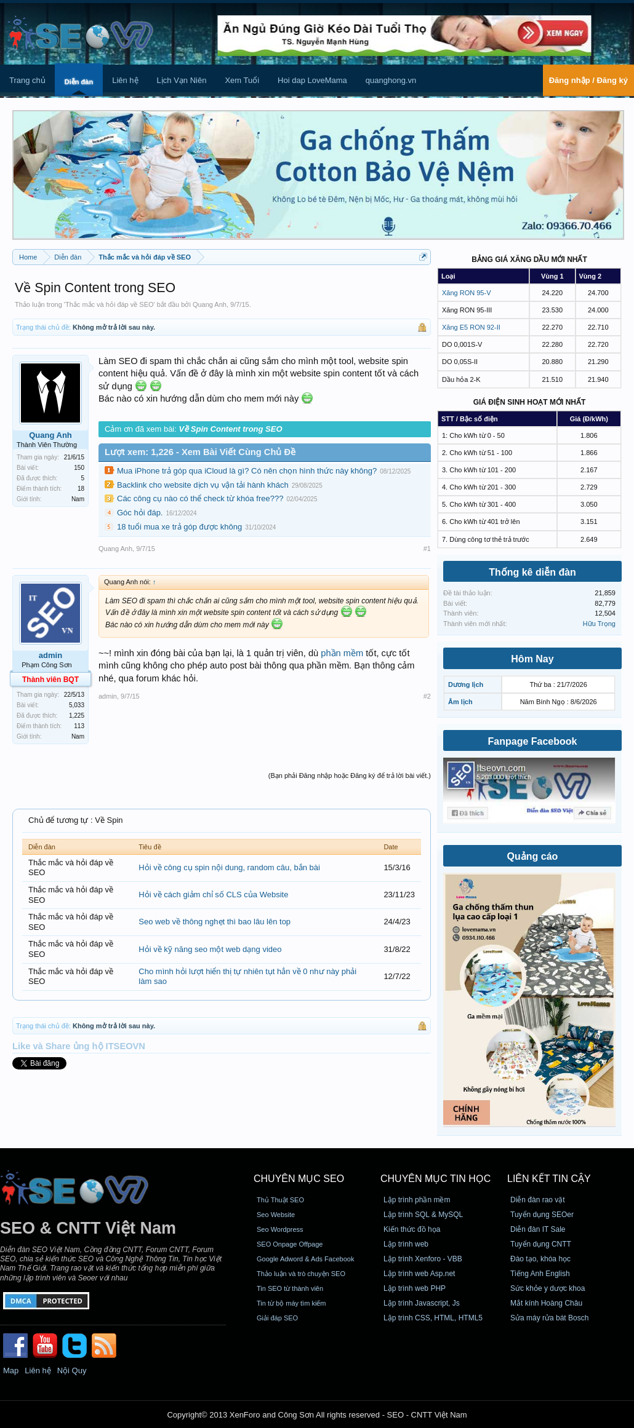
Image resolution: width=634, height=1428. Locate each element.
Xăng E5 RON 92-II (471, 327)
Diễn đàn (79, 81)
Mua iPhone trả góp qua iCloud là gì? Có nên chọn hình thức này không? (247, 470)
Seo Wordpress (280, 1229)
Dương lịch (465, 684)
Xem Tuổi (242, 80)
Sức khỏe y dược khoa (547, 1288)
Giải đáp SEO (277, 1318)
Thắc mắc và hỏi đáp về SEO (109, 304)
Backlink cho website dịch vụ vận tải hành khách (203, 485)
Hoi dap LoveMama (312, 80)
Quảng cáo (532, 856)
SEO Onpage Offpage (290, 1244)
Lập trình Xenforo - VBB (422, 1259)
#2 (427, 696)
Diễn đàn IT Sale (538, 1229)
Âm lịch (460, 701)
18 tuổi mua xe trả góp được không (179, 526)
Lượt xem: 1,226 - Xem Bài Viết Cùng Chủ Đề (200, 452)
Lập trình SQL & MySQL (423, 1214)
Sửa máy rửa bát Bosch (549, 1318)
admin (50, 655)
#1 (427, 548)
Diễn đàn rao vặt (537, 1200)
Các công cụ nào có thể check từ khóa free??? (200, 498)
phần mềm (342, 653)
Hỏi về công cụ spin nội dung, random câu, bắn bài (229, 867)
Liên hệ (125, 80)
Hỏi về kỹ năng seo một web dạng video (209, 949)
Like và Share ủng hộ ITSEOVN (78, 1046)
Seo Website (276, 1214)
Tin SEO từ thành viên (290, 1288)
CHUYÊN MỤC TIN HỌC (435, 1178)
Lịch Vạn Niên (182, 80)
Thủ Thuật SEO (280, 1200)
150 (79, 467)
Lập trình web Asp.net (419, 1273)
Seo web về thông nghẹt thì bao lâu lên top (214, 921)
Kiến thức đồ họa (411, 1229)
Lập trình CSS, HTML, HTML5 (433, 1318)
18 (81, 488)
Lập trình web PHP (414, 1288)
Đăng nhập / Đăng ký (588, 80)
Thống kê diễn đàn (532, 572)
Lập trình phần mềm (416, 1200)
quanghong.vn (391, 80)
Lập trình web (405, 1244)
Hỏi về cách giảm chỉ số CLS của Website (213, 894)
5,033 (76, 705)
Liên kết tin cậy (549, 1178)
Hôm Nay (532, 659)
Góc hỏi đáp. (140, 512)
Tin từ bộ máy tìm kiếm (291, 1303)
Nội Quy (72, 1370)
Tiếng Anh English (540, 1273)
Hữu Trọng (599, 623)
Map (10, 1370)
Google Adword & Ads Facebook (305, 1259)
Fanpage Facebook (532, 741)
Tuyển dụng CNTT (540, 1244)
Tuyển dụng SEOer (542, 1214)
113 (79, 726)
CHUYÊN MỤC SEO (299, 1178)
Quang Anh (210, 304)
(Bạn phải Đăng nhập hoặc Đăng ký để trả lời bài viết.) (349, 775)
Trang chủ (27, 80)
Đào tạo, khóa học (540, 1259)
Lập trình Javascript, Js (421, 1303)
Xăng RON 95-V (466, 292)
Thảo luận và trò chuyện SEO (301, 1273)
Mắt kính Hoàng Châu (546, 1303)
